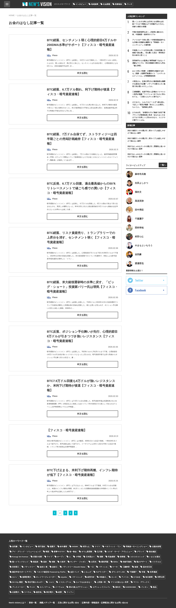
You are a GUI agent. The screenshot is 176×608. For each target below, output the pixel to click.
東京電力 (49, 592)
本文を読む (82, 73)
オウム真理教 (86, 551)
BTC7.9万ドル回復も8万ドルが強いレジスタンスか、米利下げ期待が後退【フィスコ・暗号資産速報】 (81, 391)
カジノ (14, 577)
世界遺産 (153, 572)
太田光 (93, 561)
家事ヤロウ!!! (59, 551)
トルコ (51, 582)
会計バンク (74, 572)
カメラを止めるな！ (84, 582)
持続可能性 (127, 561)
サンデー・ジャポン (78, 561)
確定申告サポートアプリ (22, 572)
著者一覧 (33, 602)
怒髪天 (52, 546)
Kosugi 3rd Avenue (20, 557)
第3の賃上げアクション (78, 587)
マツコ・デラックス (141, 582)
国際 (101, 557)
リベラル (27, 592)
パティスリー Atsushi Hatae (73, 567)
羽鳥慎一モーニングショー (136, 546)
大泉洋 (62, 561)
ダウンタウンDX (118, 572)
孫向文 (118, 587)
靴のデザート (142, 561)
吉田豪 (14, 546)
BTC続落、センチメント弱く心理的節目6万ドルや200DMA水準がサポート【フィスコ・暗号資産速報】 (82, 45)
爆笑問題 (104, 561)
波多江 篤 (43, 567)
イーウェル (59, 587)
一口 (92, 567)
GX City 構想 (17, 582)
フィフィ (70, 592)
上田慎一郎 (101, 582)
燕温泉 (35, 561)
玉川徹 (99, 551)
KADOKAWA (130, 587)
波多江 (54, 567)
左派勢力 (15, 592)
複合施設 (152, 551)
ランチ (129, 4)
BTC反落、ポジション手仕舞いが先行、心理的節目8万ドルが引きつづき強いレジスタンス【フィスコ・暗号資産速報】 (82, 341)
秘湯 (136, 567)
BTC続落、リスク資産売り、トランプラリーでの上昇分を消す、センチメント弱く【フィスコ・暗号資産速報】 (81, 243)
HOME (12, 15)
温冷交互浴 (147, 567)
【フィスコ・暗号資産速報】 (67, 435)
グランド (140, 551)
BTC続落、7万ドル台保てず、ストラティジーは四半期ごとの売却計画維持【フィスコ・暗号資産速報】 (82, 144)
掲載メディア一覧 (47, 602)
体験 (53, 561)
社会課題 (106, 4)
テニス (32, 587)
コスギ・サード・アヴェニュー (119, 551)
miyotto (64, 577)
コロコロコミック (137, 557)
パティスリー (29, 567)
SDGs (115, 561)
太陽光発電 (156, 546)
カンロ (114, 577)
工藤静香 (126, 567)
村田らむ (86, 546)
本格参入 (102, 577)
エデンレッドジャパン (101, 587)
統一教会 (73, 551)
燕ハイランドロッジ (20, 561)
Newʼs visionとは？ (17, 602)
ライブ (49, 557)
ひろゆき (137, 577)
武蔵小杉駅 (37, 557)
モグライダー (101, 572)
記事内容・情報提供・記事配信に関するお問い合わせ (105, 602)
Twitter (139, 280)
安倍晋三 (15, 567)
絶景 (60, 592)
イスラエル (156, 561)
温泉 (45, 561)
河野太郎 (160, 577)
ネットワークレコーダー (46, 577)
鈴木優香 (63, 546)
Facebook (140, 290)
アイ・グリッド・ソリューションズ (26, 551)
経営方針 (90, 577)
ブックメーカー (18, 587)
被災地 (38, 592)
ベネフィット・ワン (113, 546)
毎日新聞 (148, 577)
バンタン (144, 587)
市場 (143, 572)
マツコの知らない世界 (119, 582)
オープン (60, 557)
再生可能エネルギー (36, 582)
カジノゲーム (45, 587)
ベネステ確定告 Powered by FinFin (51, 572)
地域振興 (94, 4)
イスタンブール (65, 582)
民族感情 (111, 557)
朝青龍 (122, 557)
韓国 (47, 551)
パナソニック (77, 577)
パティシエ (103, 567)
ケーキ (115, 567)
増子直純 (41, 546)
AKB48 (75, 546)
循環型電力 (26, 577)
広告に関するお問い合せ (68, 602)
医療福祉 (118, 4)
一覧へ (163, 165)
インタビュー (80, 4)
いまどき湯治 (154, 557)
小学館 (78, 557)
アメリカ (125, 577)
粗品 (154, 587)
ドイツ (97, 546)
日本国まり (90, 557)
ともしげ (87, 572)
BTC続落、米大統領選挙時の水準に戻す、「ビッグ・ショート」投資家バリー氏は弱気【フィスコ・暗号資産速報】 (80, 292)
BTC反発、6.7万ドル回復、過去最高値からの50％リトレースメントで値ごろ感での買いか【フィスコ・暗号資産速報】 (81, 193)
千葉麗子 (133, 572)
